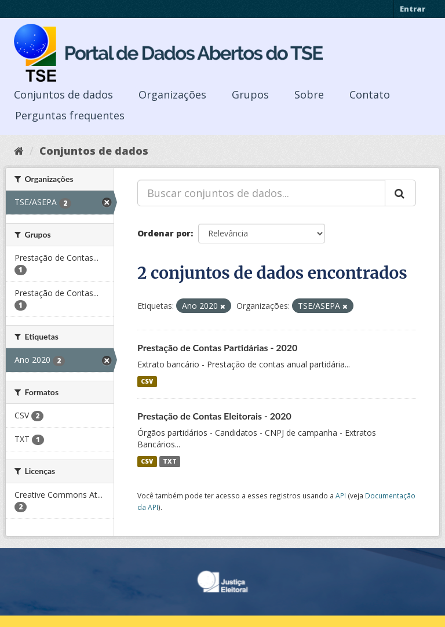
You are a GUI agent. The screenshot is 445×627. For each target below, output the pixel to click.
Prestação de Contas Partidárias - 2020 (217, 347)
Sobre (309, 94)
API (340, 495)
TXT (170, 461)
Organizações (172, 94)
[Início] (19, 151)
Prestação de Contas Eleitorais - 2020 (214, 415)
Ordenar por (164, 233)
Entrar (412, 8)
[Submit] (400, 193)
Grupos (250, 94)
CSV (147, 381)
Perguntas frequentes (70, 115)
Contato (369, 94)
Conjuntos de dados (63, 94)
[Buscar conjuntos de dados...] (261, 193)
